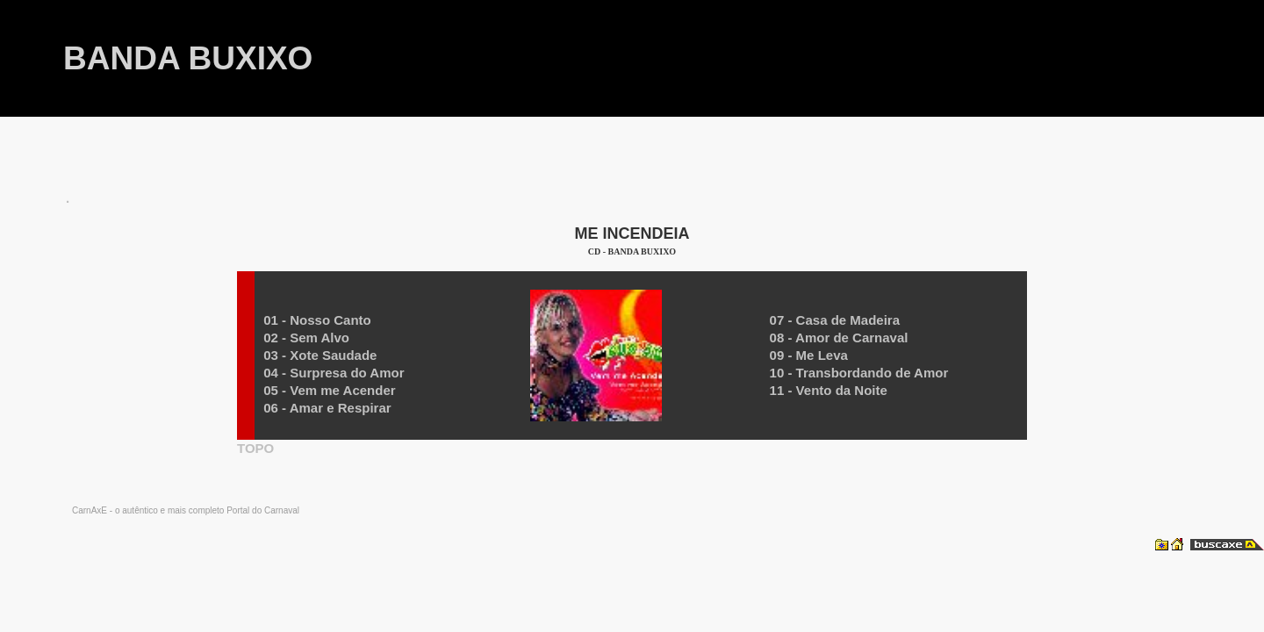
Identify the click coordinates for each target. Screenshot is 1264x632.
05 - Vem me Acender (329, 390)
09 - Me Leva (809, 355)
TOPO (255, 448)
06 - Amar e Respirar (327, 407)
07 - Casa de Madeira (835, 319)
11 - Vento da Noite (828, 390)
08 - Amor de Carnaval (839, 337)
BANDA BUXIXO (187, 58)
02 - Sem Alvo (306, 337)
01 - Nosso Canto (317, 319)
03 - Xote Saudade (320, 355)
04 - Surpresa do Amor (333, 372)
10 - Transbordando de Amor (859, 372)
